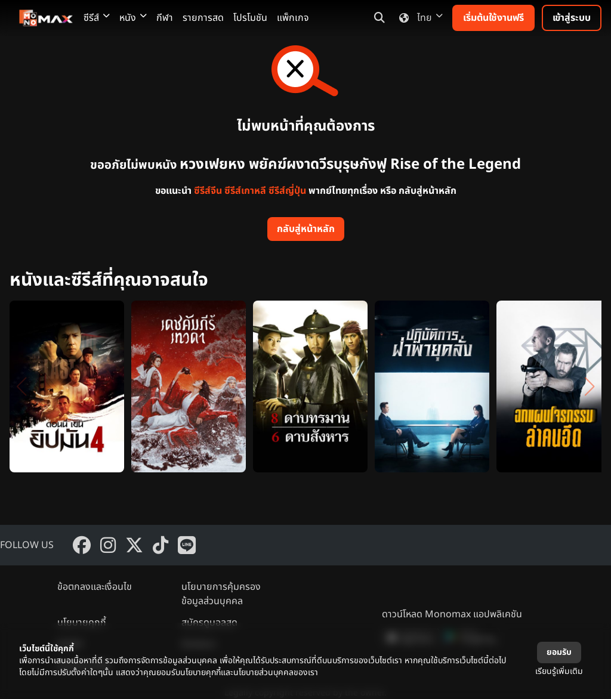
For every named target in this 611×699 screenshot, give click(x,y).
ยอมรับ (559, 652)
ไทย (418, 18)
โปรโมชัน (250, 18)
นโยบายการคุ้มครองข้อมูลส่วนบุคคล (221, 594)
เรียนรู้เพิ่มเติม (559, 671)
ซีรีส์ (97, 18)
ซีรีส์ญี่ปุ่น (287, 191)
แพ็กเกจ (293, 18)
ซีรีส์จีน (208, 191)
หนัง (133, 18)
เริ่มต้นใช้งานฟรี (493, 18)
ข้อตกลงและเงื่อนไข (94, 587)
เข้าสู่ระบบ (572, 18)
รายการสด (203, 18)
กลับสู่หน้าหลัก (306, 229)
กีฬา (164, 18)
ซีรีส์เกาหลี (245, 191)
